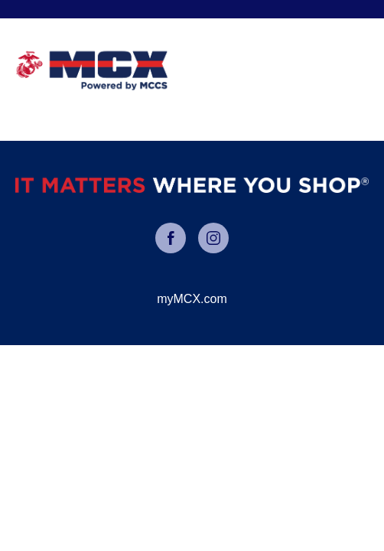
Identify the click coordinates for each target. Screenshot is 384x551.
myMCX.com (192, 298)
